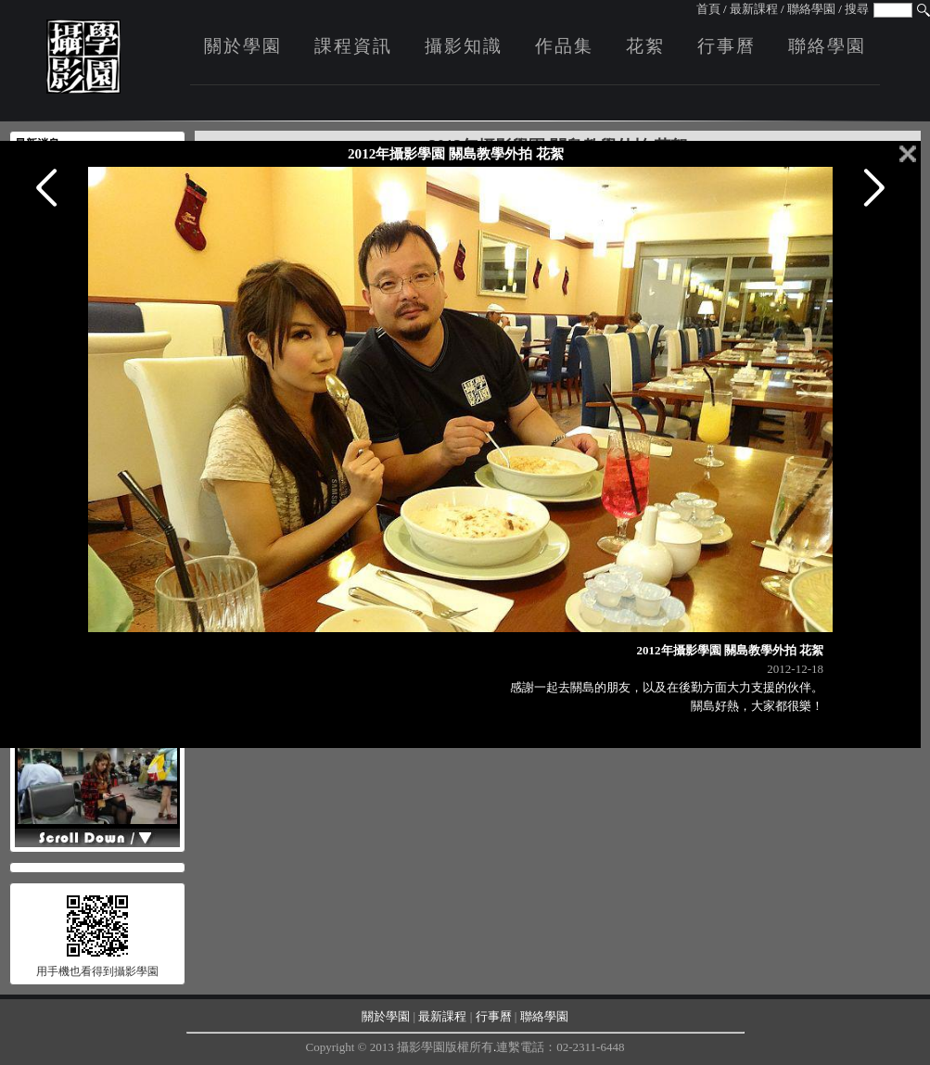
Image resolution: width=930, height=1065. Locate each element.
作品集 (564, 46)
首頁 (708, 9)
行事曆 (726, 46)
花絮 (645, 46)
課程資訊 (353, 46)
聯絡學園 (811, 9)
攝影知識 (464, 46)
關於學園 (243, 46)
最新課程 (754, 9)
